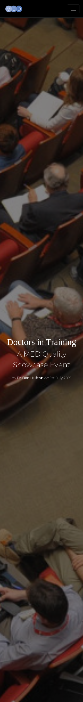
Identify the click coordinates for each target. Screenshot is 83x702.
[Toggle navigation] (73, 8)
